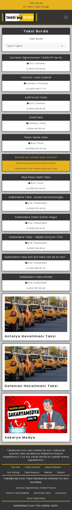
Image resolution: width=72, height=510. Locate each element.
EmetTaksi (61, 493)
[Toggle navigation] (66, 17)
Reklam (48, 472)
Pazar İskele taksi (36, 498)
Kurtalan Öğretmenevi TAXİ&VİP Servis (36, 488)
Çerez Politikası (53, 467)
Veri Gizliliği (13, 472)
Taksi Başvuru (31, 472)
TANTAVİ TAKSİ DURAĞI (17, 493)
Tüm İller (15, 467)
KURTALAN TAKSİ (42, 493)
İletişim (61, 472)
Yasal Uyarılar (32, 467)
